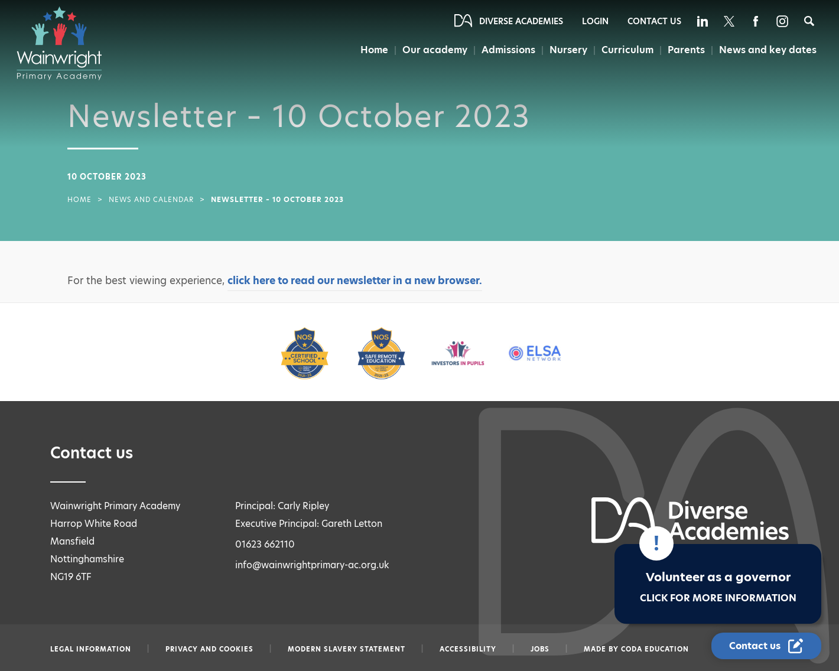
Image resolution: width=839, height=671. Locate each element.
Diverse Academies (521, 21)
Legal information (90, 649)
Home (374, 50)
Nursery (568, 50)
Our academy (434, 50)
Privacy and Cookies (209, 649)
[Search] (809, 21)
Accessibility (468, 649)
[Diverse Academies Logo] (65, 43)
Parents (686, 50)
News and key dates (768, 50)
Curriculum (627, 50)
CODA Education (655, 649)
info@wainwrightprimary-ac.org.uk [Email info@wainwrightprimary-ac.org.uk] (312, 565)
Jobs (540, 649)
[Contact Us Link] (766, 646)
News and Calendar (151, 199)
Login (595, 21)
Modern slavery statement (346, 649)
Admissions (508, 50)
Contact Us (654, 21)
